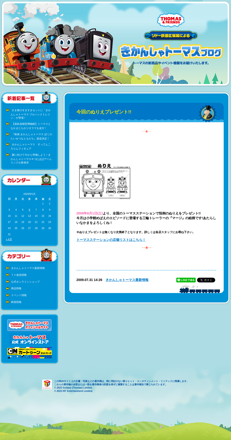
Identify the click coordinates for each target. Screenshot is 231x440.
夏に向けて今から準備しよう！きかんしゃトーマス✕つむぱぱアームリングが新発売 (31, 158)
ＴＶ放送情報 (19, 274)
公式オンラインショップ (25, 281)
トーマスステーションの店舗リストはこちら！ (111, 240)
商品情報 (16, 288)
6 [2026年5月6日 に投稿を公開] (29, 209)
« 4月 (9, 239)
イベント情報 (19, 295)
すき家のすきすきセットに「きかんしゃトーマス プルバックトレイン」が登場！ (31, 114)
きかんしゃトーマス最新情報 (28, 268)
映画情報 (16, 302)
